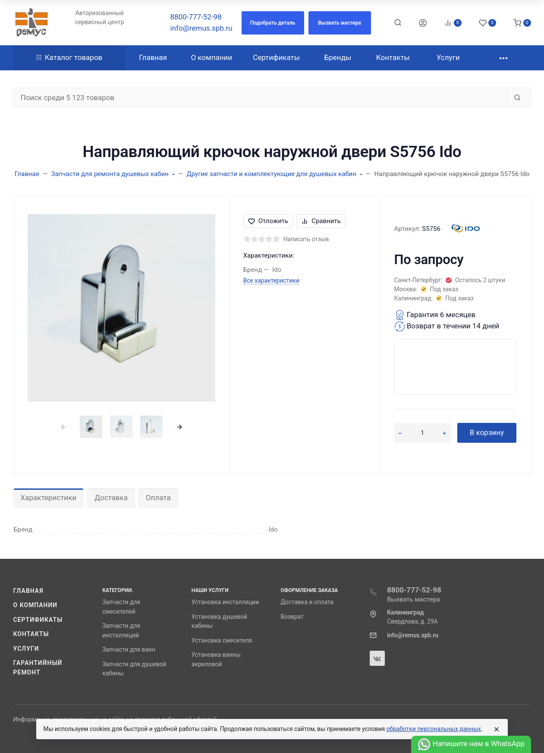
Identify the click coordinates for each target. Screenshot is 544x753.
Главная (28, 590)
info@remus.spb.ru (201, 28)
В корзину (487, 432)
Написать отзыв (306, 239)
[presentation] (63, 427)
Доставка (111, 497)
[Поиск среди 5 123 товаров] (260, 97)
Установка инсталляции (225, 602)
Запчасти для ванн (128, 649)
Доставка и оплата (306, 602)
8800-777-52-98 (196, 17)
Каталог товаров (69, 57)
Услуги (26, 648)
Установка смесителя (222, 640)
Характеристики (49, 497)
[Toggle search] (398, 22)
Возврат (291, 616)
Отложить (268, 221)
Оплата (158, 497)
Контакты (31, 633)
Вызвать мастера (413, 599)
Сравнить (321, 221)
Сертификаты (38, 619)
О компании (35, 605)
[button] (273, 23)
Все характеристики (271, 280)
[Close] (496, 729)
